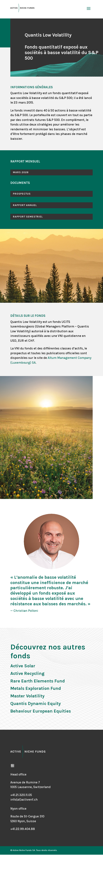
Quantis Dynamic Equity (35, 703)
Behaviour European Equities (40, 711)
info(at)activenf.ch (24, 799)
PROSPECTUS (22, 193)
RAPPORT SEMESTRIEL (28, 216)
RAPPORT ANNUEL (25, 205)
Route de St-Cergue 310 (27, 816)
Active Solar (22, 665)
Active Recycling (27, 673)
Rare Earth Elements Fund (37, 681)
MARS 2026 (21, 172)
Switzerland (42, 787)
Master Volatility (27, 696)
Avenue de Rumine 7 (25, 782)
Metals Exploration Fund (35, 688)
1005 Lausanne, (21, 787)
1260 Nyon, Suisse (23, 821)
